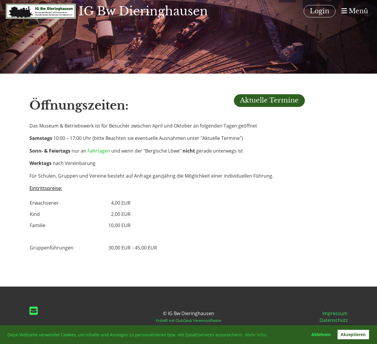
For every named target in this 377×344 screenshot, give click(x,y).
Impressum (335, 313)
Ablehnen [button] (321, 334)
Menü (354, 11)
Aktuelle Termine (269, 100)
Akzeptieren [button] (353, 334)
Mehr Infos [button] (256, 335)
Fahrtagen (98, 151)
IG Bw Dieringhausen (143, 11)
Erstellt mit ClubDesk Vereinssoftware (188, 320)
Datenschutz (334, 320)
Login (319, 11)
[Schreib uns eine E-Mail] (33, 310)
